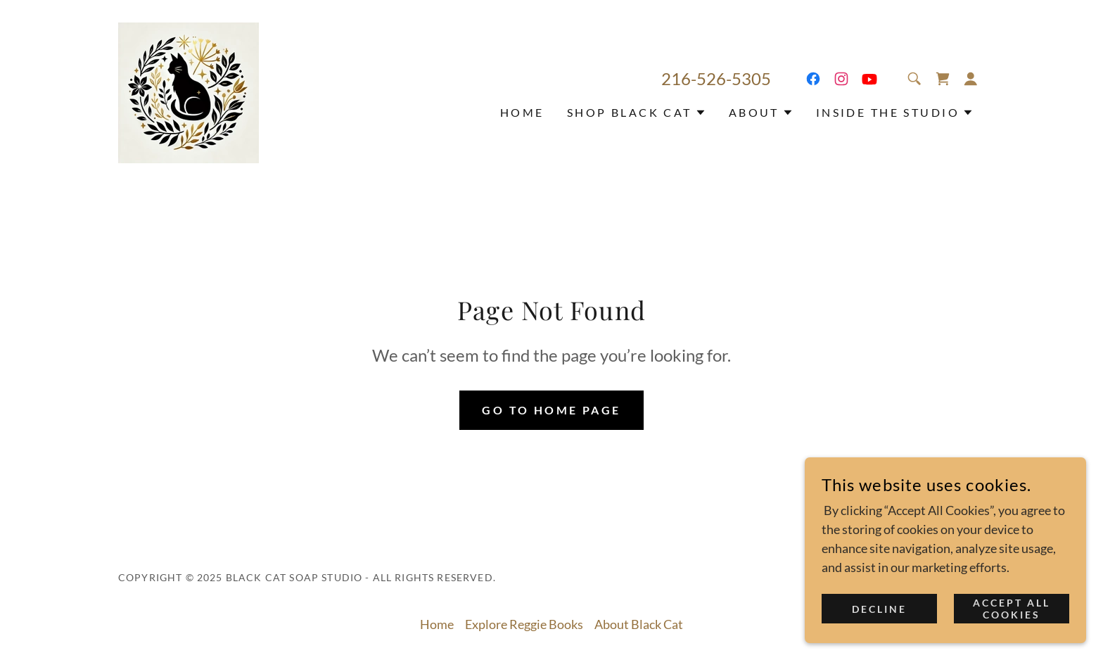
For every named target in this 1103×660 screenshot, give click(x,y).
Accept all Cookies (1011, 609)
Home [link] (522, 112)
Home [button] (437, 624)
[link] (188, 91)
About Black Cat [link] (638, 624)
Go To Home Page (551, 410)
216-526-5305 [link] (716, 78)
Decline (879, 609)
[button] (971, 79)
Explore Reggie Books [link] (524, 624)
